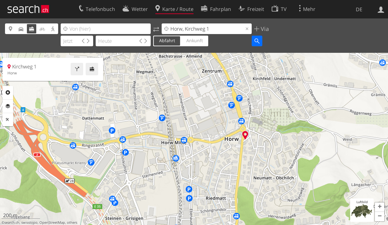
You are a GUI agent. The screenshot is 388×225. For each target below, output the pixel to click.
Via (264, 28)
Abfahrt (167, 40)
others (72, 222)
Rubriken (8, 92)
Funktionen (8, 119)
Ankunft (194, 40)
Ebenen (8, 106)
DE (359, 9)
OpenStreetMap (52, 222)
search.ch (11, 222)
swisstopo (29, 222)
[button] (379, 207)
